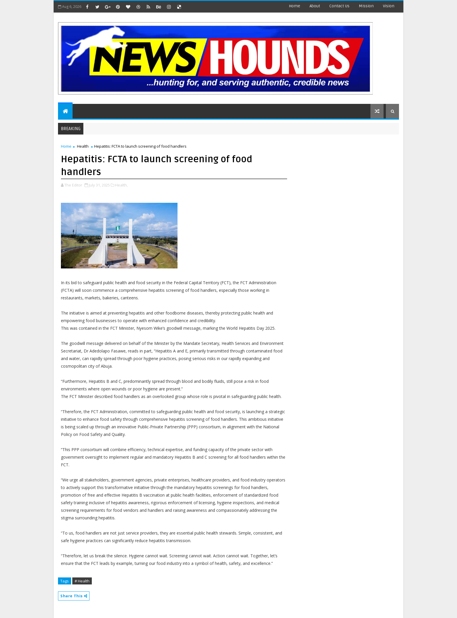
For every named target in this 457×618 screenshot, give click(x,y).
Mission (366, 6)
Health (83, 146)
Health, (121, 185)
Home (294, 6)
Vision (388, 6)
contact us (339, 6)
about (315, 6)
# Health (82, 581)
